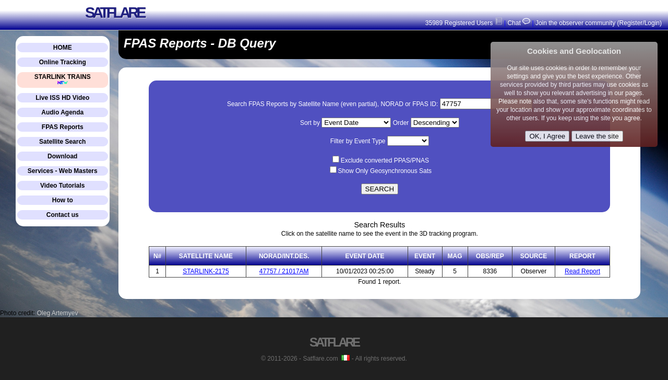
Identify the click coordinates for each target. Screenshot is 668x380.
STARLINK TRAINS (62, 79)
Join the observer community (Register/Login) (598, 23)
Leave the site (597, 136)
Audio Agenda (62, 112)
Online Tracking (62, 62)
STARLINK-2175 (206, 271)
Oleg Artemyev (57, 313)
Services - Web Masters (63, 171)
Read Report (582, 271)
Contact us (62, 214)
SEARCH (380, 189)
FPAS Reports (63, 127)
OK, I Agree (547, 136)
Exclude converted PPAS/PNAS (385, 160)
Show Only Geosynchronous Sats (385, 171)
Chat (518, 23)
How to (62, 200)
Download (62, 156)
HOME (62, 47)
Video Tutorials (62, 185)
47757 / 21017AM (284, 271)
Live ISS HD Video (62, 97)
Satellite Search (62, 141)
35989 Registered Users (464, 23)
